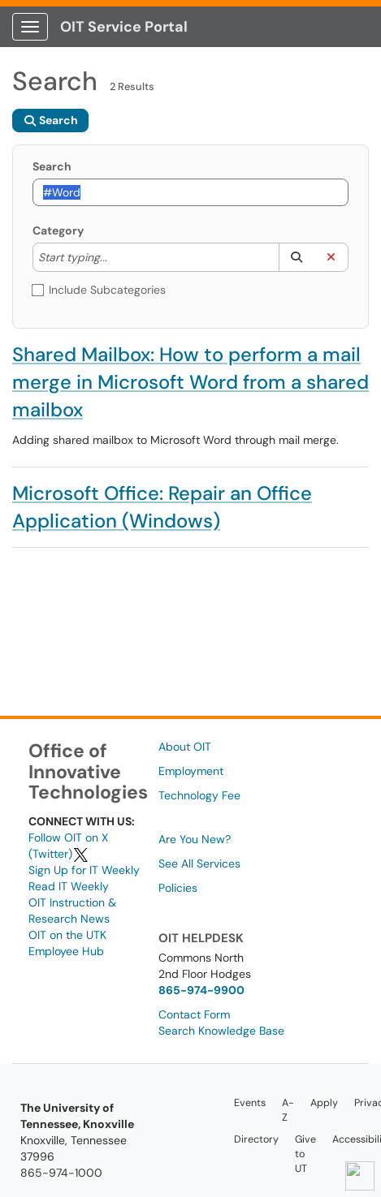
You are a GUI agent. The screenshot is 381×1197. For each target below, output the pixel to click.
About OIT (184, 746)
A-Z (288, 1110)
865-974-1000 (61, 1172)
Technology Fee (199, 795)
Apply (324, 1102)
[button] (296, 257)
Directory (256, 1139)
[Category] (115, 257)
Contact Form (194, 1014)
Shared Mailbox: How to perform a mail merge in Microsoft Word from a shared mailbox (190, 382)
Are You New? (194, 839)
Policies (177, 888)
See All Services (199, 863)
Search (51, 166)
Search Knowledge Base (221, 1030)
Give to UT (305, 1154)
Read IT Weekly (68, 886)
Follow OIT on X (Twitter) (68, 845)
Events (250, 1102)
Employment (190, 771)
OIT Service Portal (124, 27)
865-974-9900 (201, 990)
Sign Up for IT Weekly (84, 870)
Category (58, 230)
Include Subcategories (99, 289)
